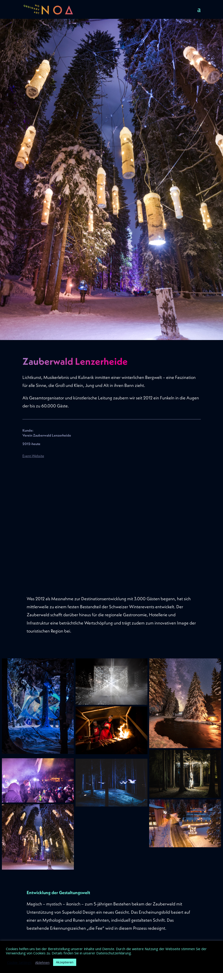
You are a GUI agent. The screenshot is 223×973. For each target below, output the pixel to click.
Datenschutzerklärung (113, 953)
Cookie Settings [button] (19, 962)
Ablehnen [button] (42, 962)
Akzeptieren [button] (64, 962)
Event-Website (33, 456)
